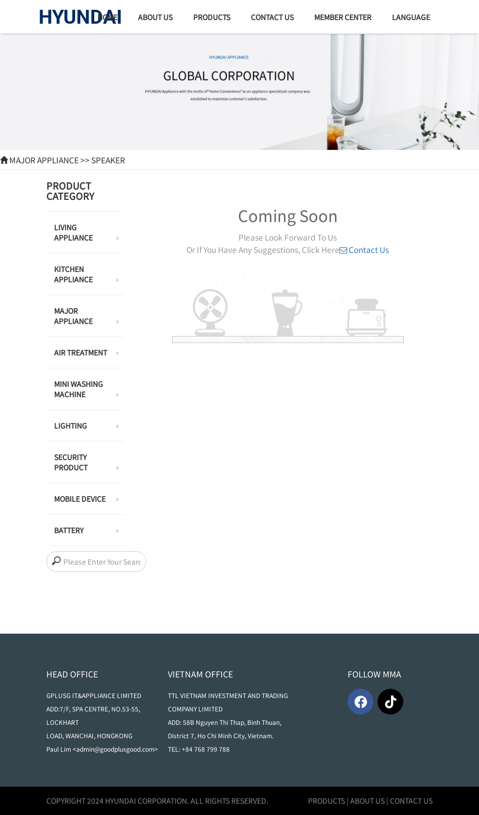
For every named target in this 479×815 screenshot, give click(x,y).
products (211, 17)
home (107, 17)
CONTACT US (411, 800)
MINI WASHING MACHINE (86, 390)
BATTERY (86, 531)
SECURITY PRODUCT (86, 463)
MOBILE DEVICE (86, 500)
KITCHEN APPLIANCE (86, 275)
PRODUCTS (326, 800)
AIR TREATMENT (86, 353)
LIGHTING (86, 426)
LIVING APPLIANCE (86, 233)
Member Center (342, 17)
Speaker (108, 159)
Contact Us (272, 17)
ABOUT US (367, 800)
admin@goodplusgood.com (115, 748)
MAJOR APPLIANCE (44, 159)
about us (155, 17)
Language (411, 17)
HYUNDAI (80, 17)
